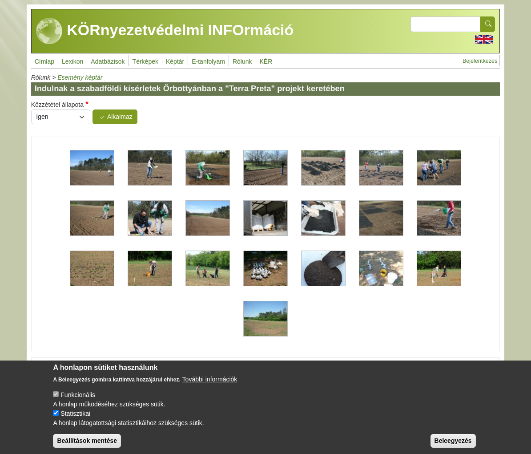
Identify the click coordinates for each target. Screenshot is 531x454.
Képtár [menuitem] (175, 61)
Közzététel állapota (57, 104)
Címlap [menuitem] (44, 61)
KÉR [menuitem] (266, 61)
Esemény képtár (79, 77)
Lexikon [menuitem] (72, 61)
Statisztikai (75, 416)
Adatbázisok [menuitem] (108, 61)
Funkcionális (77, 397)
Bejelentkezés (480, 61)
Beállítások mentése (87, 443)
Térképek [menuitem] (145, 61)
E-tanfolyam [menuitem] (208, 61)
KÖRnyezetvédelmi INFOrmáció (165, 31)
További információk (209, 382)
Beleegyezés (453, 443)
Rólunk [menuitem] (242, 61)
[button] (92, 168)
